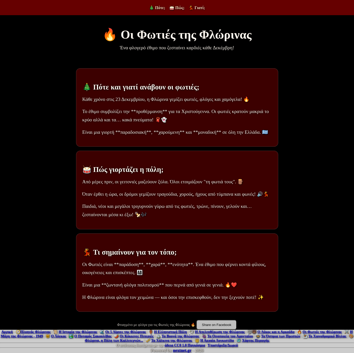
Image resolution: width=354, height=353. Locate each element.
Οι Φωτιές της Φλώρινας (322, 332)
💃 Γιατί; (196, 8)
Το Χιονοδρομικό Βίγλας (327, 336)
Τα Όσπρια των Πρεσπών (280, 336)
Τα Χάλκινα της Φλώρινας (171, 340)
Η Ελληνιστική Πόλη (170, 332)
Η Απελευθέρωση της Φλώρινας (220, 332)
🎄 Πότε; (157, 8)
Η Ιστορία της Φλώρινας (78, 332)
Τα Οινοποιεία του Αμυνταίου (230, 336)
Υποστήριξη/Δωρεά (222, 345)
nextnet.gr (182, 350)
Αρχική (7, 332)
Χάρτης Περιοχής (255, 340)
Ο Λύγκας (58, 336)
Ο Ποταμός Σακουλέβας (92, 336)
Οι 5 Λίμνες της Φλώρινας (125, 332)
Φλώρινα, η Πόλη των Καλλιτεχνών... (114, 340)
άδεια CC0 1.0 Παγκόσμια (184, 345)
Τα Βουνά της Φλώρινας (180, 336)
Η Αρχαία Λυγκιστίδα (217, 340)
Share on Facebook (216, 325)
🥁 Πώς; (176, 8)
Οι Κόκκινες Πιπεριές (136, 336)
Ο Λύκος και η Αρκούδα (276, 332)
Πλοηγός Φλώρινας (35, 332)
